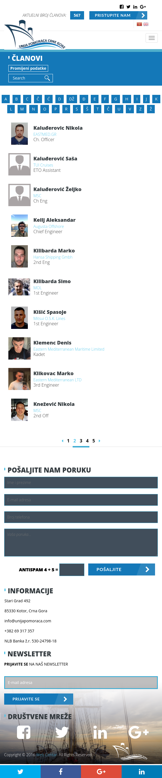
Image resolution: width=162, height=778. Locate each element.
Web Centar (46, 754)
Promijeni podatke (28, 68)
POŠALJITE (109, 569)
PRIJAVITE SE (26, 699)
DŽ (71, 99)
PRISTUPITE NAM (113, 15)
